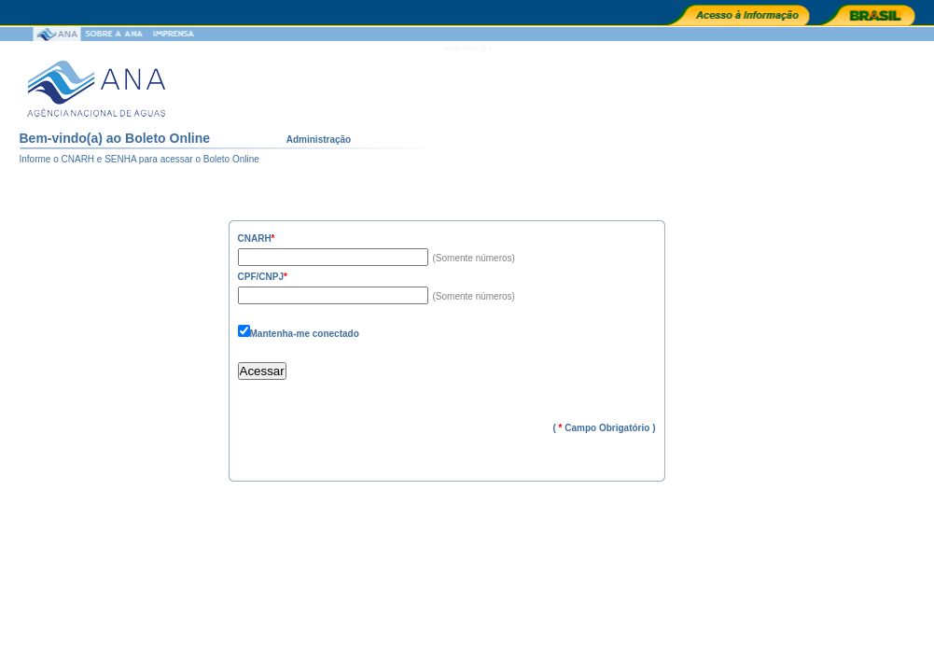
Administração (318, 139)
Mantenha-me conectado (304, 334)
